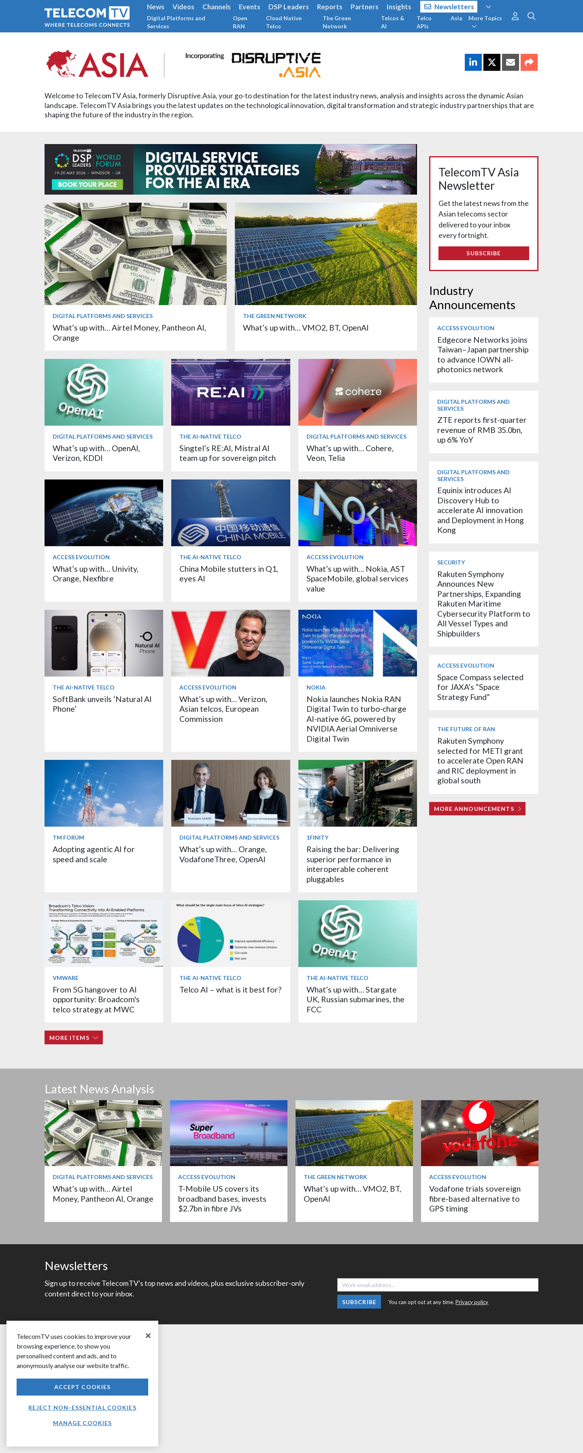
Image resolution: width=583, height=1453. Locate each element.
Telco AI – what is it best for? (230, 989)
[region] (82, 1384)
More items (73, 1037)
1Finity (317, 837)
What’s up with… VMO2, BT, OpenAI (306, 327)
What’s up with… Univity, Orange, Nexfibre (95, 573)
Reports (330, 6)
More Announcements (477, 808)
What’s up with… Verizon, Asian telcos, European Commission (223, 708)
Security (451, 562)
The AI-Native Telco (210, 436)
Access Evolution (81, 557)
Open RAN (240, 22)
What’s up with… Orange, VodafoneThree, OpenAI (223, 853)
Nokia (316, 687)
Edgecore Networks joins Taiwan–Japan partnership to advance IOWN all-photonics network (482, 354)
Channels (216, 6)
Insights (399, 6)
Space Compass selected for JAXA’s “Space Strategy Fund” (480, 687)
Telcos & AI (392, 22)
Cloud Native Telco (284, 22)
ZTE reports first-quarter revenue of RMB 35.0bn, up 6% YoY (482, 429)
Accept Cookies (82, 1386)
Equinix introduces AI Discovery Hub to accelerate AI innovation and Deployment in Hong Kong (480, 510)
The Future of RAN (466, 728)
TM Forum (68, 837)
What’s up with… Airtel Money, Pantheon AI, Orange (103, 1193)
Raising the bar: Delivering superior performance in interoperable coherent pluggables (352, 863)
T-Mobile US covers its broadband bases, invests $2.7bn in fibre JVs (222, 1198)
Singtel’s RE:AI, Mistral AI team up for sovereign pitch (227, 452)
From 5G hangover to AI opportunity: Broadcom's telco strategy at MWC (96, 999)
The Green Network (337, 22)
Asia (456, 18)
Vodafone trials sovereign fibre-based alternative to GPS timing (475, 1198)
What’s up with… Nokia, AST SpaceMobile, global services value (357, 578)
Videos (183, 6)
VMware (66, 977)
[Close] (148, 1336)
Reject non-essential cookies (82, 1407)
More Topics (485, 22)
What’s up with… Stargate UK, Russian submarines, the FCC (355, 999)
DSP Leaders (288, 6)
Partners (365, 6)
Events (249, 6)
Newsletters (449, 6)
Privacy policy (471, 1302)
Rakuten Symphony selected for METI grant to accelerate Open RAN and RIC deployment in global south (480, 760)
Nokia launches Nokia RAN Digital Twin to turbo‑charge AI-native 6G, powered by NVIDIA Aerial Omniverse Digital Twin (356, 718)
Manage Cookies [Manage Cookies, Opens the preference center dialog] (82, 1422)
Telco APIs (424, 22)
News (155, 6)
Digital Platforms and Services (176, 22)
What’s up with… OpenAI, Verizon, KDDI (96, 452)
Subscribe (483, 253)
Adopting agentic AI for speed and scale (94, 853)
